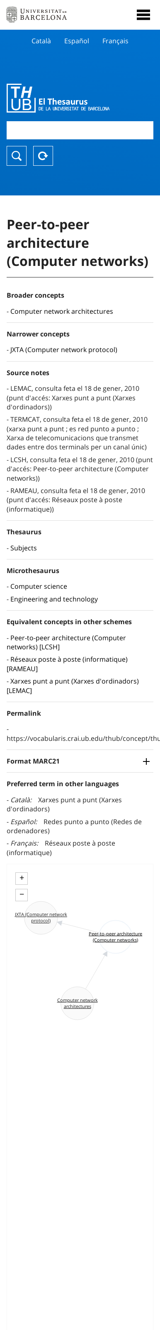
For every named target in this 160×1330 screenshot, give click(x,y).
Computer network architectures (61, 311)
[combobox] (80, 130)
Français (115, 40)
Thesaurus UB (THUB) (58, 98)
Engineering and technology (54, 599)
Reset (43, 156)
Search (17, 156)
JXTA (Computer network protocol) (63, 349)
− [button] (21, 894)
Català (41, 40)
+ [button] (21, 877)
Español (76, 40)
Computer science (38, 586)
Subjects (23, 547)
